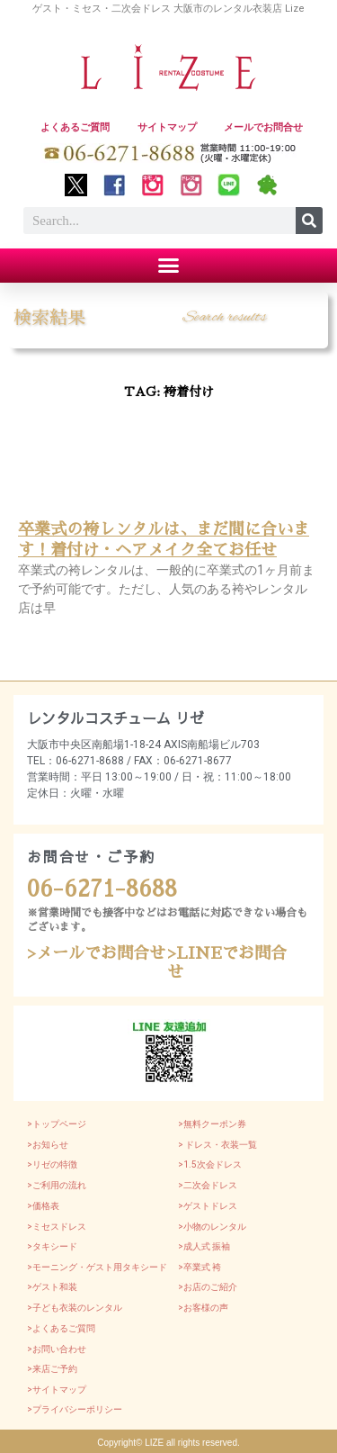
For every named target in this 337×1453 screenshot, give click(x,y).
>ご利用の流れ (56, 1185)
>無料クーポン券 (212, 1124)
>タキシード (52, 1246)
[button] (169, 265)
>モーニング (52, 1267)
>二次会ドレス (207, 1185)
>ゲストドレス (207, 1206)
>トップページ (56, 1124)
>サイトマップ (56, 1389)
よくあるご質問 (75, 127)
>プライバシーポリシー (74, 1409)
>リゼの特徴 (52, 1164)
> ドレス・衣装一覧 (217, 1145)
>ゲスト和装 (52, 1287)
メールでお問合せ (263, 127)
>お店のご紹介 (207, 1287)
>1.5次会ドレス (210, 1164)
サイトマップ (167, 127)
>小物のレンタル (212, 1227)
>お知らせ (47, 1145)
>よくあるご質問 (61, 1328)
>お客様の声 (203, 1308)
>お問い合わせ (56, 1349)
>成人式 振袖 (204, 1246)
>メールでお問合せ (96, 953)
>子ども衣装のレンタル (74, 1308)
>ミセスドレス (56, 1227)
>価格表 (43, 1206)
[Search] (309, 220)
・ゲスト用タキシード (122, 1267)
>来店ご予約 (52, 1369)
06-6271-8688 (102, 889)
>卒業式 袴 (199, 1267)
